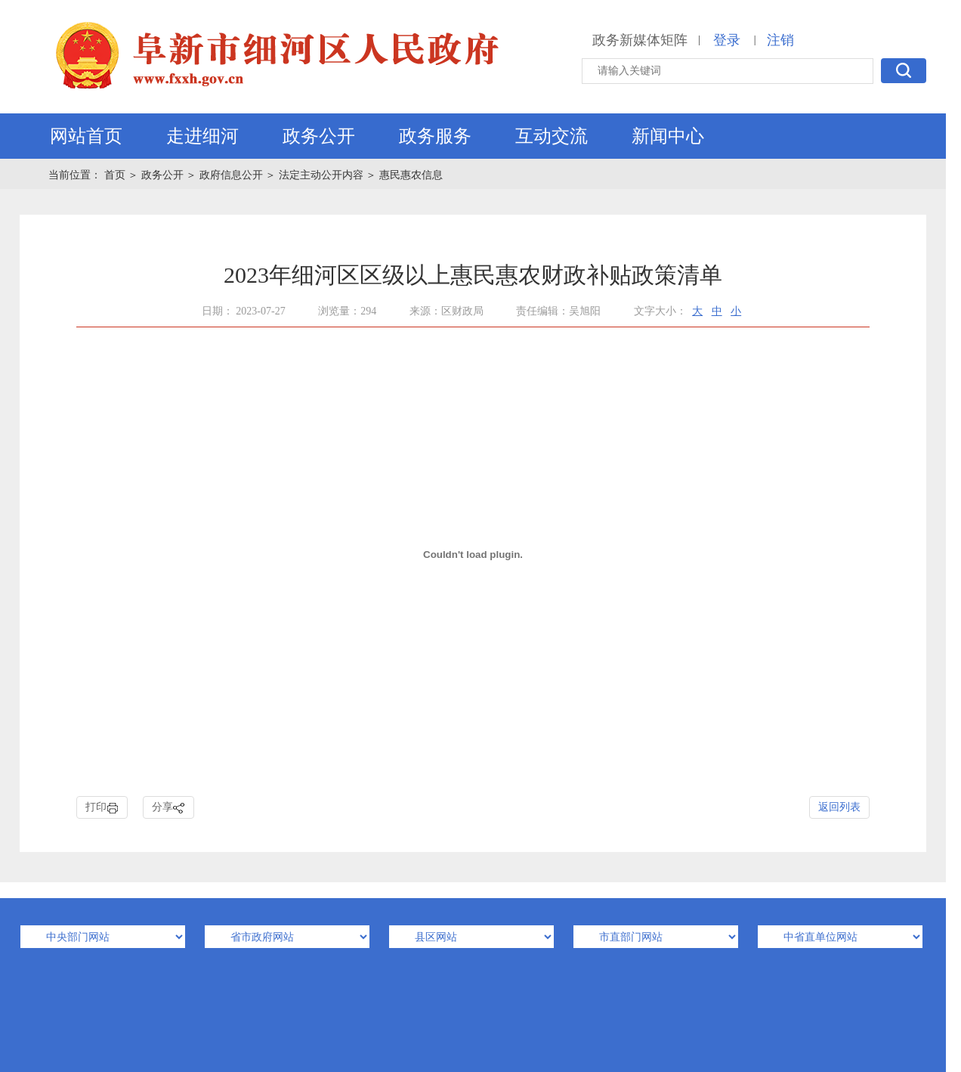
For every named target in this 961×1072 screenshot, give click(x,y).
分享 (168, 807)
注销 (780, 40)
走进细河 (202, 136)
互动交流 (551, 136)
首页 (116, 175)
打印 (102, 807)
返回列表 (839, 807)
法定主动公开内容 (321, 175)
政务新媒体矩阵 (640, 40)
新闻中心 (668, 136)
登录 (726, 40)
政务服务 (435, 136)
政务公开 (319, 136)
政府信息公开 (231, 175)
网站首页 (86, 136)
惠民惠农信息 (411, 175)
